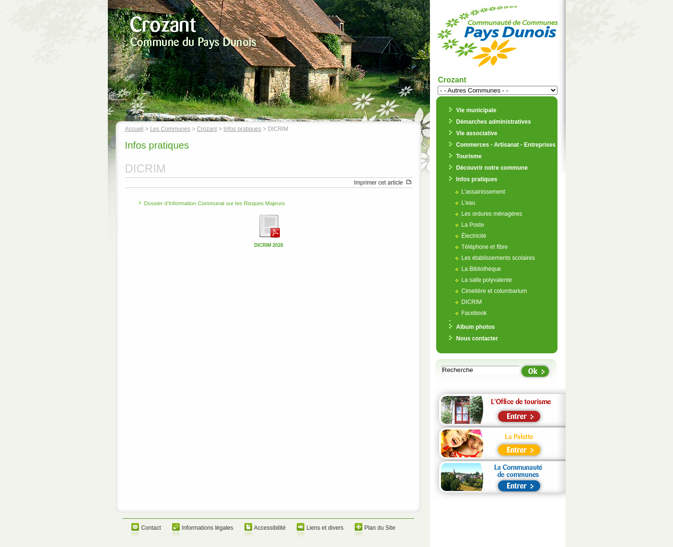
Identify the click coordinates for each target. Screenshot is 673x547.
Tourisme (469, 156)
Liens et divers (324, 527)
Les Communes (170, 129)
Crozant (207, 129)
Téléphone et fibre (485, 247)
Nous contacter (477, 338)
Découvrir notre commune (492, 167)
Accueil (134, 129)
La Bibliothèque (481, 269)
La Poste (473, 224)
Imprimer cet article (378, 182)
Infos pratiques (242, 129)
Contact (151, 527)
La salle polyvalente (487, 280)
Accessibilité (270, 527)
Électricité (474, 236)
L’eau (469, 202)
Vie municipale (476, 110)
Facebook (474, 313)
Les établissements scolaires (498, 258)
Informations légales (207, 527)
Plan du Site (379, 527)
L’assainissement (483, 191)
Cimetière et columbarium (494, 291)
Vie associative (477, 133)
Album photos (475, 327)
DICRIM (472, 302)
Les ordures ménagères (492, 213)
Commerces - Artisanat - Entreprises (506, 144)
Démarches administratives (493, 121)
